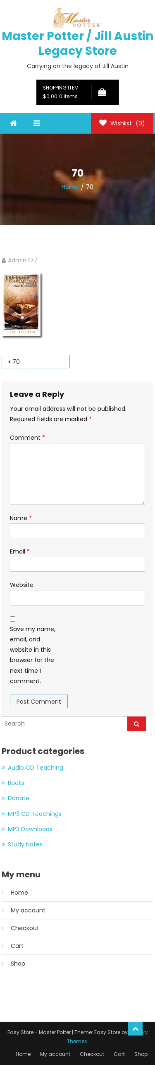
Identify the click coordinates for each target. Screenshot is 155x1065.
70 (16, 362)
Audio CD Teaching (35, 767)
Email (20, 551)
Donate (18, 798)
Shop (18, 963)
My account (28, 910)
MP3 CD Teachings (35, 814)
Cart (17, 946)
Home (19, 892)
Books (16, 783)
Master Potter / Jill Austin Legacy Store (77, 43)
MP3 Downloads (30, 829)
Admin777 (23, 260)
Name (21, 518)
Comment (27, 438)
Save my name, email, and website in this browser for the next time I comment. (32, 655)
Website (21, 585)
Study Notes (25, 844)
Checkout (25, 928)
